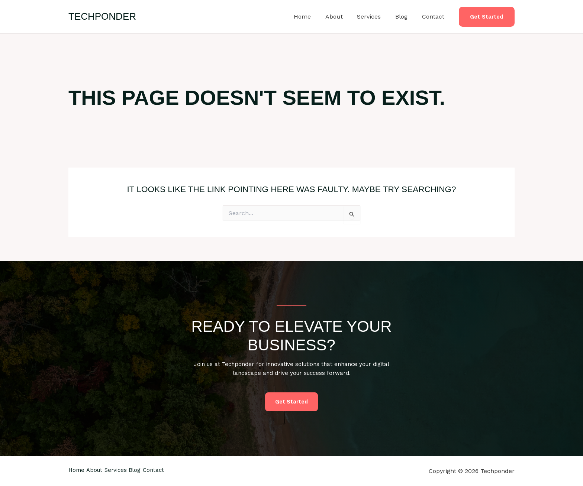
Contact (434, 16)
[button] (487, 17)
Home (313, 16)
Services (375, 16)
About (342, 16)
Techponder (102, 16)
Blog (405, 16)
